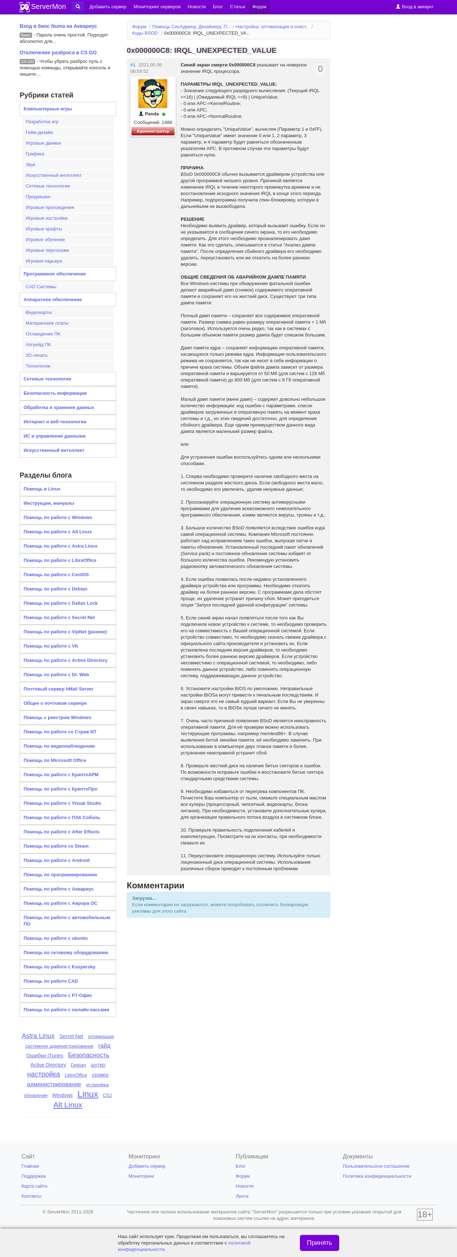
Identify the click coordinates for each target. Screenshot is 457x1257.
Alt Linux (68, 1105)
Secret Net (71, 1036)
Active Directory (48, 1065)
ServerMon (48, 6)
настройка (43, 1074)
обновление (36, 1095)
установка (97, 1084)
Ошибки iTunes (44, 1055)
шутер (98, 1065)
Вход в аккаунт (415, 6)
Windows (62, 1095)
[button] (77, 7)
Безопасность (89, 1055)
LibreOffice (76, 1075)
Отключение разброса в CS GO (58, 52)
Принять (319, 1242)
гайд (104, 1045)
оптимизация (101, 1036)
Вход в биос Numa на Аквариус (58, 26)
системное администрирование (59, 1046)
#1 (132, 65)
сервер (100, 1075)
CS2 (107, 1095)
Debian (78, 1065)
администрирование (54, 1084)
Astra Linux (38, 1035)
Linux (87, 1094)
